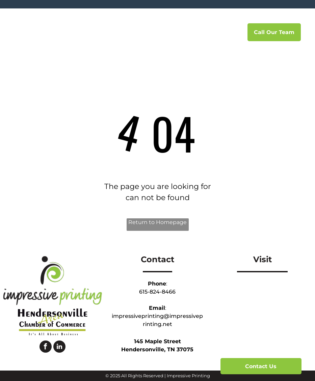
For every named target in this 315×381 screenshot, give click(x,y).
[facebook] (46, 347)
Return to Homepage (157, 222)
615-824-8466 (157, 292)
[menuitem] (119, 32)
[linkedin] (59, 347)
